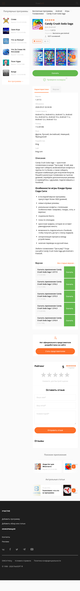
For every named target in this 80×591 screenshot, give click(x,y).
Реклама (5, 541)
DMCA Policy (7, 561)
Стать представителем (55, 351)
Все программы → (15, 81)
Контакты (6, 537)
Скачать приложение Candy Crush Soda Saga (49, 270)
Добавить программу (11, 519)
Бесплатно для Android (61, 33)
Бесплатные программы (42, 11)
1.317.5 (50, 30)
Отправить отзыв (55, 430)
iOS (46, 41)
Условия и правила (23, 561)
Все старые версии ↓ (66, 263)
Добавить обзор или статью (13, 523)
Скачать (55, 73)
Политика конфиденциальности (47, 561)
